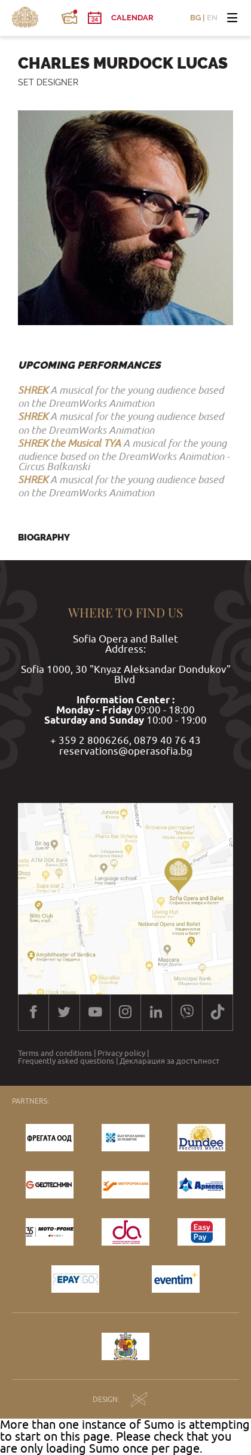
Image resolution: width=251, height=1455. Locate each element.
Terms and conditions (55, 1053)
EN (212, 17)
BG (195, 17)
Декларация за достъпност (169, 1061)
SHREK (33, 390)
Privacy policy (121, 1053)
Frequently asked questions (66, 1061)
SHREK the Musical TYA (69, 443)
